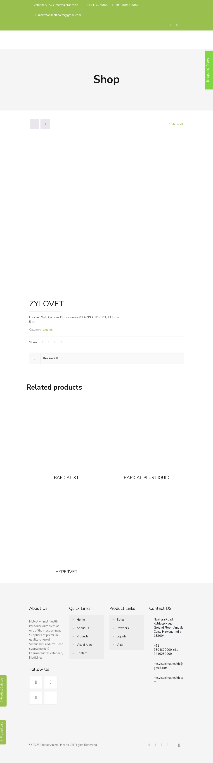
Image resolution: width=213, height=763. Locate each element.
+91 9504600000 (127, 5)
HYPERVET (66, 572)
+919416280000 (97, 5)
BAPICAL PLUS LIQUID (146, 478)
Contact (82, 653)
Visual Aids (84, 645)
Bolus (121, 620)
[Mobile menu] (176, 39)
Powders (123, 628)
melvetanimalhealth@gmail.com (59, 15)
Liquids (48, 330)
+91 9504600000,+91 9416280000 (166, 650)
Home (81, 620)
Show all (175, 124)
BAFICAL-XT (66, 478)
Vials (120, 645)
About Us (83, 628)
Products (83, 636)
